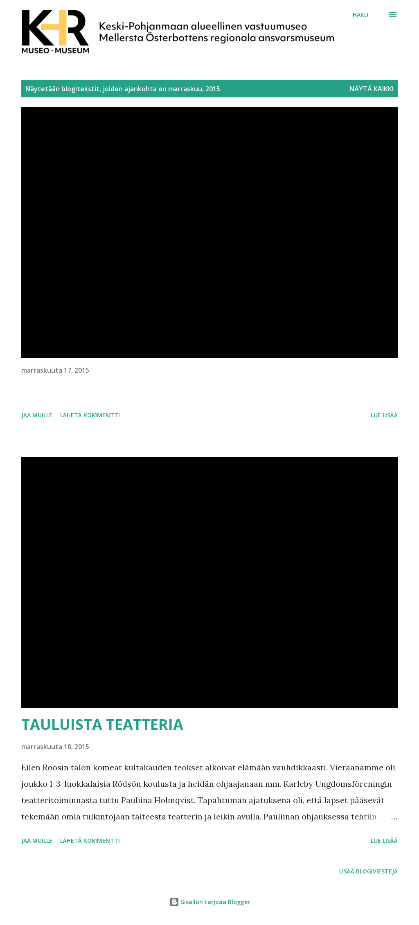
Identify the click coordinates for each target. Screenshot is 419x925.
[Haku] (360, 15)
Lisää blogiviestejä (368, 871)
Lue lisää (384, 415)
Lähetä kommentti (90, 415)
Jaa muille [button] (36, 415)
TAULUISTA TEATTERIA (102, 724)
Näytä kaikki (371, 88)
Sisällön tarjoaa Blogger (209, 902)
